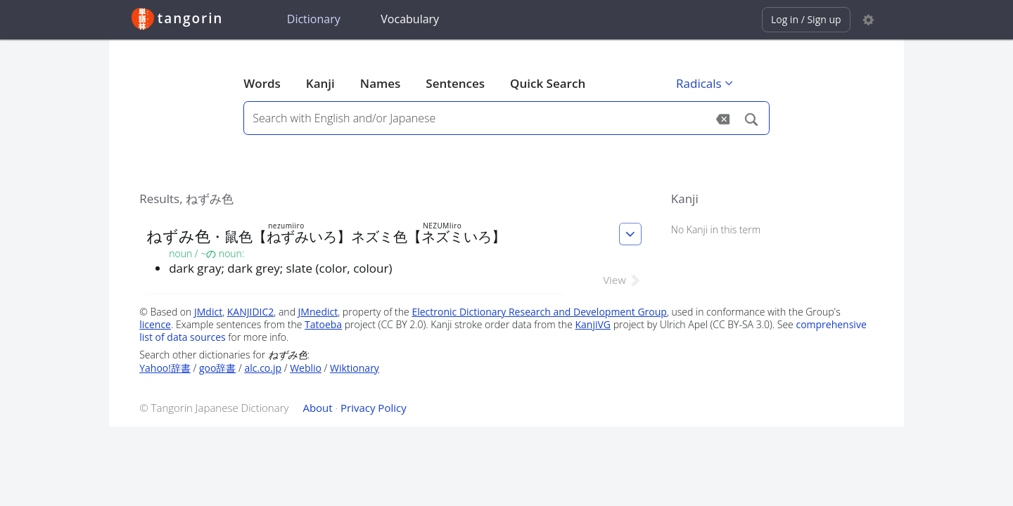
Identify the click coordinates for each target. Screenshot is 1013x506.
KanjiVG (593, 324)
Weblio (305, 368)
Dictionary (313, 19)
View (622, 280)
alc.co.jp (262, 368)
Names (380, 83)
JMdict (208, 311)
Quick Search (547, 83)
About (317, 408)
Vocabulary (410, 19)
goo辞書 (217, 368)
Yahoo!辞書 (165, 368)
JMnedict (318, 311)
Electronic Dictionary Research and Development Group (539, 311)
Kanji (320, 83)
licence (155, 324)
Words (262, 83)
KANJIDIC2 (250, 311)
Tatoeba (323, 324)
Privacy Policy (373, 408)
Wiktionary (354, 368)
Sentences (455, 83)
